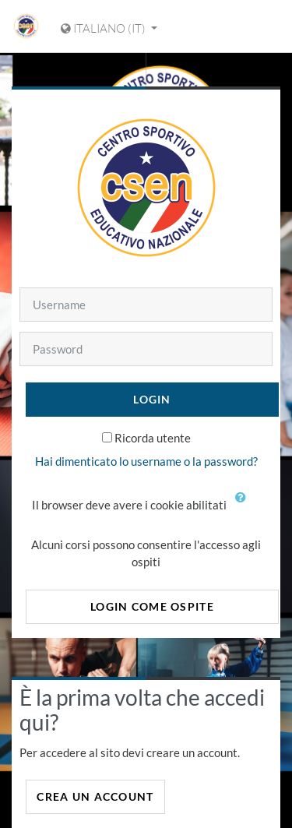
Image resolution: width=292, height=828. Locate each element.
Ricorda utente (152, 438)
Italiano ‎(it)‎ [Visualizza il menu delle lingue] (104, 28)
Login (152, 399)
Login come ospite (152, 606)
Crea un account (95, 796)
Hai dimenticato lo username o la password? (146, 461)
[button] (244, 506)
